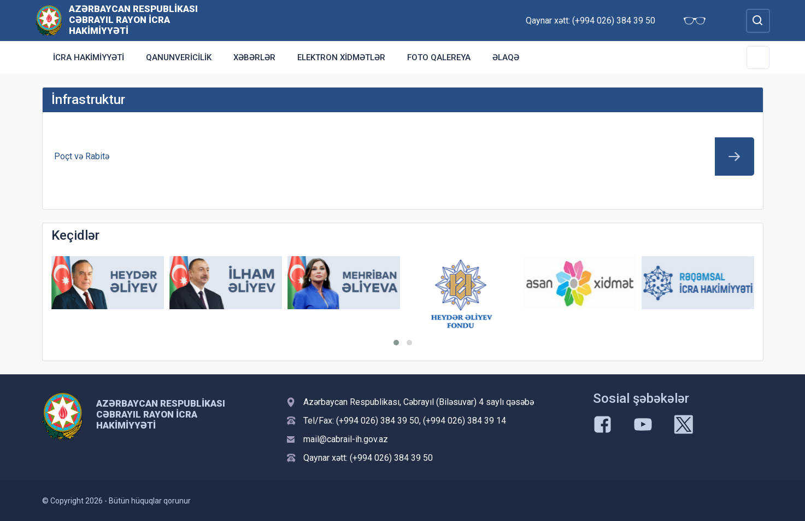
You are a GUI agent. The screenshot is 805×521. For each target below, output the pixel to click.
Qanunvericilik (178, 57)
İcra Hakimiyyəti (88, 57)
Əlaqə (505, 57)
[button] (396, 342)
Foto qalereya (439, 57)
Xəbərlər (254, 57)
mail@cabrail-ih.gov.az (345, 439)
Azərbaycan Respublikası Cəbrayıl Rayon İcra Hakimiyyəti (133, 19)
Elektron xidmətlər (341, 57)
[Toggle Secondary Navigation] (758, 57)
